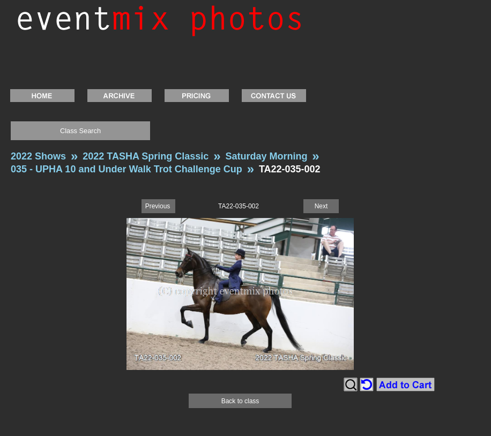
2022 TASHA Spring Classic (146, 156)
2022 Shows (38, 156)
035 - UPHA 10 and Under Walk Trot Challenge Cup (126, 169)
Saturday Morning (266, 156)
